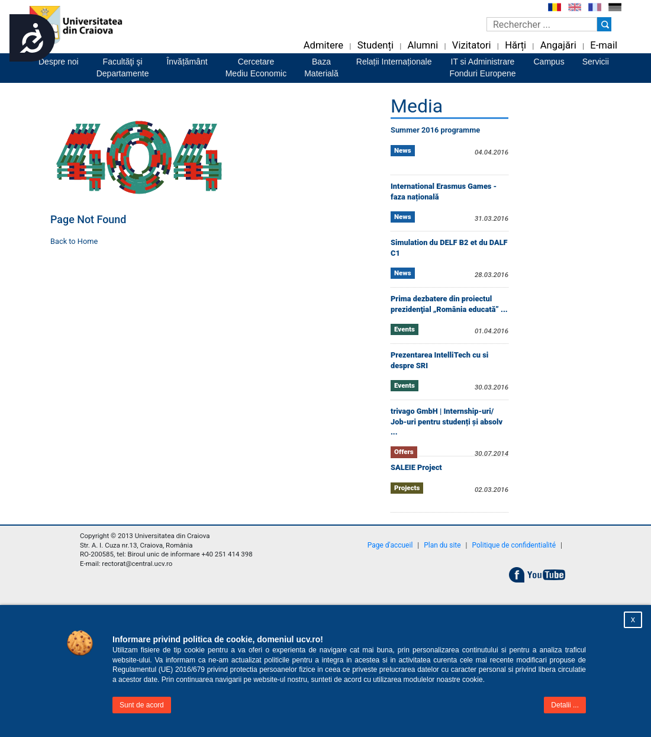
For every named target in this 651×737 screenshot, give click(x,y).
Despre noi (58, 61)
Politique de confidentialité (514, 545)
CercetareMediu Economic (256, 67)
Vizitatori (471, 45)
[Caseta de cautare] (541, 24)
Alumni (422, 45)
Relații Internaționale (394, 61)
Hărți (515, 45)
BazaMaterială (321, 67)
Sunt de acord (142, 705)
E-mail (603, 45)
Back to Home (74, 241)
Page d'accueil (390, 545)
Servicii (595, 61)
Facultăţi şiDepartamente (122, 67)
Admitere (323, 45)
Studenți (375, 45)
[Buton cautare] (604, 24)
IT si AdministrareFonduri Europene (482, 67)
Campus (549, 61)
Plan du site (442, 545)
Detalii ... (565, 705)
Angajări (558, 45)
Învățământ (186, 61)
